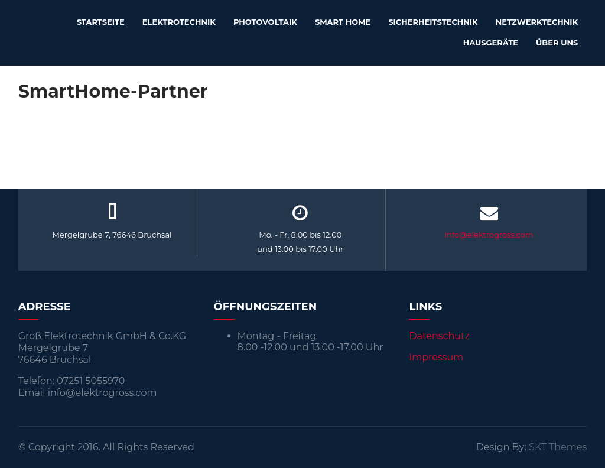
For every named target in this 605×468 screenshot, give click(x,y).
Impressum (436, 357)
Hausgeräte (490, 42)
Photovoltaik (265, 22)
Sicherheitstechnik (432, 22)
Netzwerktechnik (537, 22)
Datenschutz (439, 336)
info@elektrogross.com (489, 234)
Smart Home (342, 22)
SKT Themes (558, 447)
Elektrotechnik (179, 22)
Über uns (557, 42)
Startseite (101, 22)
